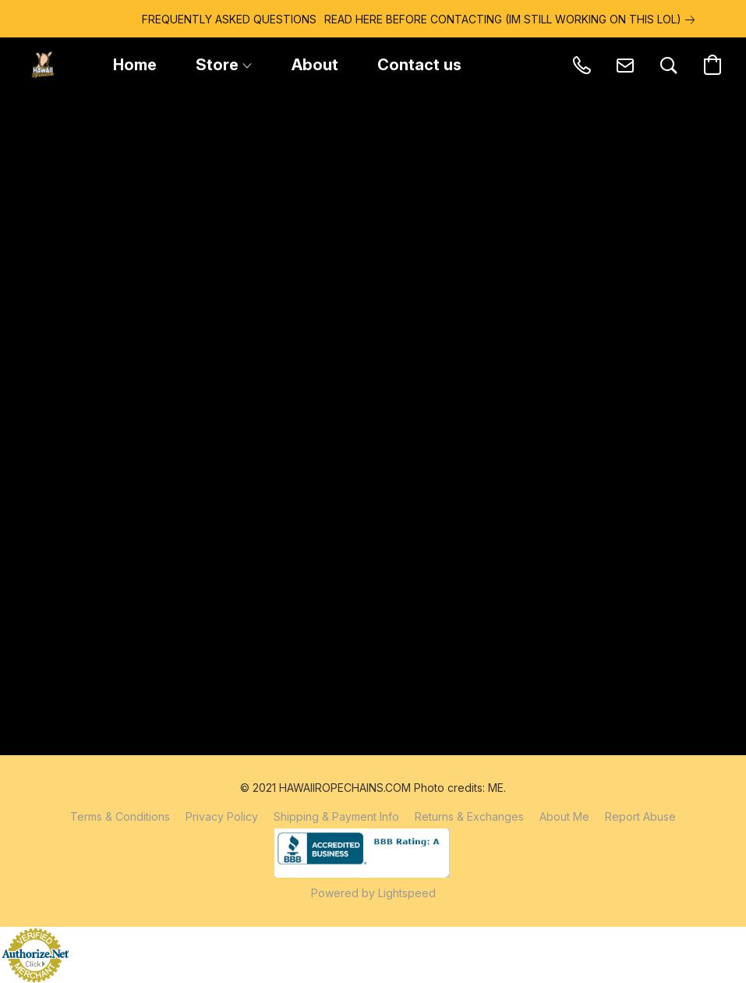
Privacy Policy (222, 816)
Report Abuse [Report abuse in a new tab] (640, 816)
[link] (464, 19)
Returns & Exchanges (469, 816)
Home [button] (135, 64)
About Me (564, 816)
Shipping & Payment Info (336, 816)
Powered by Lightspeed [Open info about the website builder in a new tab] (373, 893)
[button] (42, 64)
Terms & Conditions (120, 816)
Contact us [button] (419, 64)
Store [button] (223, 64)
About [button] (315, 64)
